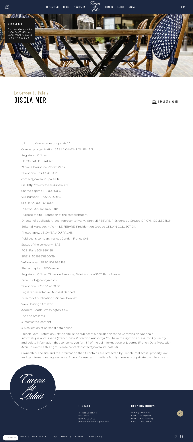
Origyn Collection (60, 436)
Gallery (120, 7)
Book (182, 7)
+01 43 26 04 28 (7, 7)
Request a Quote (168, 101)
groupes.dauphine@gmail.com (93, 421)
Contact (132, 7)
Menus (66, 7)
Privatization (79, 7)
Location (109, 7)
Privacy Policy (95, 436)
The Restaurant (52, 7)
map (14, 7)
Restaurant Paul (38, 436)
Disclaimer (79, 436)
